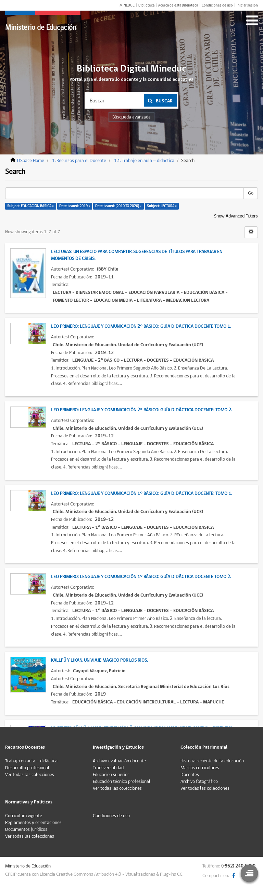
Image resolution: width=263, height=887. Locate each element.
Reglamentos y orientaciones (33, 822)
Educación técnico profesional (121, 781)
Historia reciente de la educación (212, 761)
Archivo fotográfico (199, 781)
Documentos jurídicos (26, 829)
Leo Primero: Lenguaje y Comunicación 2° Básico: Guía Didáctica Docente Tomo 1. (141, 326)
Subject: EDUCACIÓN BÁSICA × (30, 206)
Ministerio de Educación (40, 28)
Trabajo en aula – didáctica (31, 761)
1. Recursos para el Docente (79, 160)
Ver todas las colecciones (29, 774)
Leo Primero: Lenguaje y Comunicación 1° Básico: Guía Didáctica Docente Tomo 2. (141, 576)
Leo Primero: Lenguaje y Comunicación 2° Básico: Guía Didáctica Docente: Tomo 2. (141, 410)
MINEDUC (127, 5)
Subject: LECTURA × (162, 206)
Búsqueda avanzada (131, 117)
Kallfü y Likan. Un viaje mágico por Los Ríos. (99, 660)
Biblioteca (146, 5)
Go (250, 193)
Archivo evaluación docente (119, 761)
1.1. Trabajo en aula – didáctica (144, 160)
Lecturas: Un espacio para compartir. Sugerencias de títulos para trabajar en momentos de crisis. (136, 255)
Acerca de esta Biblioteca (178, 5)
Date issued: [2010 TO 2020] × (118, 206)
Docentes (189, 774)
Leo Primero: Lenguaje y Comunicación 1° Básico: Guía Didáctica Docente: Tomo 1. (141, 493)
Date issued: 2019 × (74, 206)
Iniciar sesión (247, 5)
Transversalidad (108, 767)
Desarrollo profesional (27, 767)
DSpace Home (30, 160)
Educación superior (111, 774)
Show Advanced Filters (236, 216)
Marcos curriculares (199, 767)
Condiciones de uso (217, 5)
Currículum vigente (23, 815)
